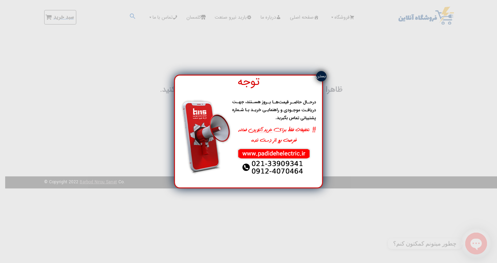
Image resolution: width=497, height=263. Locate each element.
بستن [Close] (321, 76)
